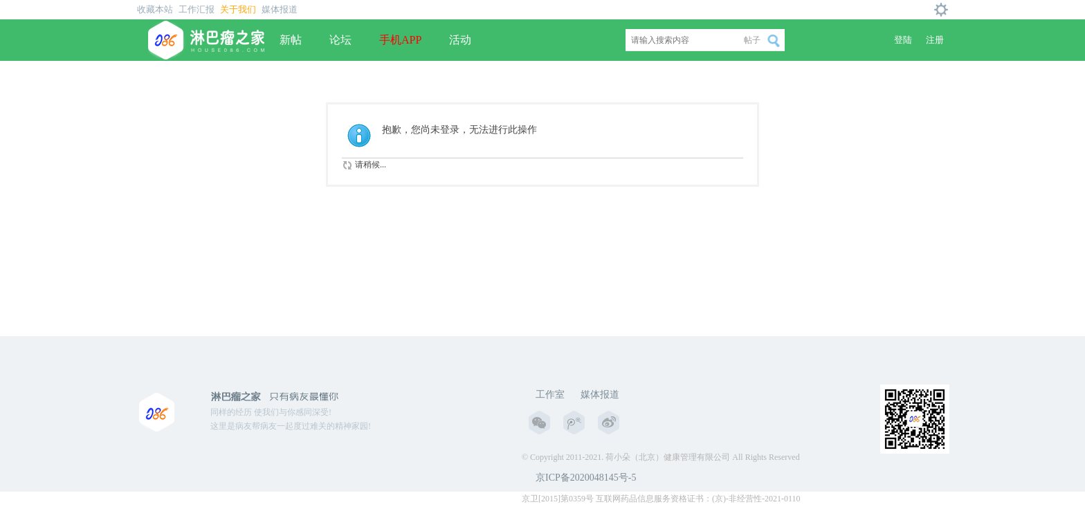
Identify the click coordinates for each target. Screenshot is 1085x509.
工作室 (550, 394)
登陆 (903, 40)
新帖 (291, 40)
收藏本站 (155, 9)
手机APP (400, 40)
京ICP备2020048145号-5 (586, 477)
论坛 (340, 40)
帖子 (752, 40)
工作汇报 (197, 9)
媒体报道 (280, 9)
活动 (460, 40)
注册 (935, 40)
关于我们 (238, 9)
